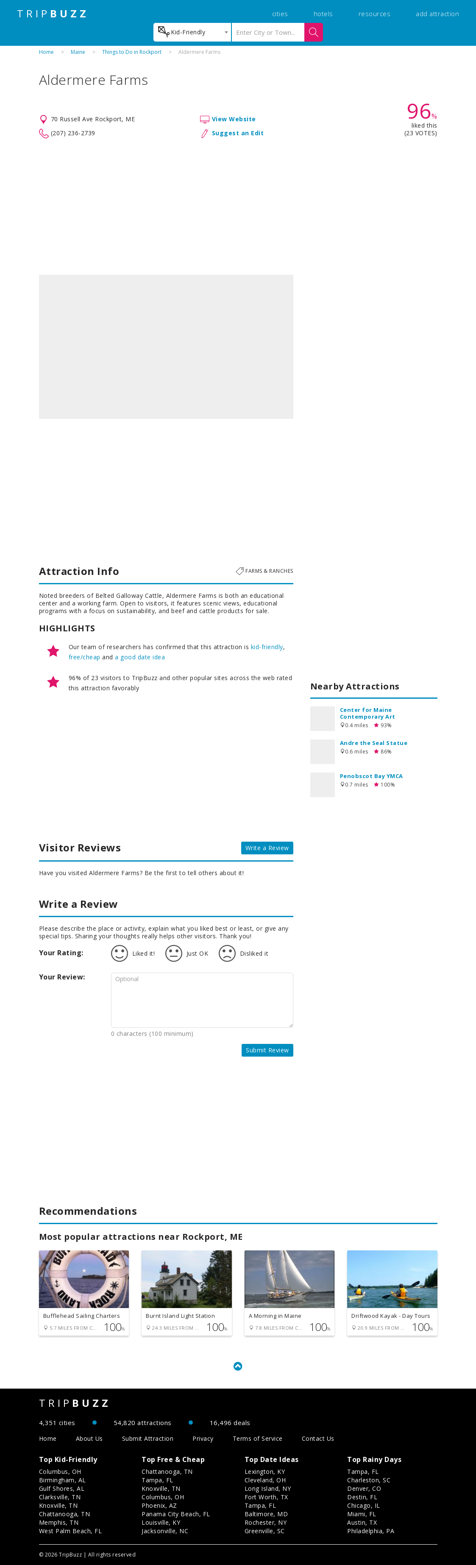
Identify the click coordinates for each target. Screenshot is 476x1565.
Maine (78, 52)
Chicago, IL (363, 1505)
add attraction (437, 13)
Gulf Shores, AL (62, 1488)
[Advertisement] (238, 207)
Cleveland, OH (265, 1480)
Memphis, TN (59, 1522)
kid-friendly (267, 647)
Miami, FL (361, 1514)
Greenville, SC (265, 1531)
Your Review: (62, 977)
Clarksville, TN (60, 1497)
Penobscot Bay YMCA (371, 776)
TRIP (53, 13)
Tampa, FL (157, 1480)
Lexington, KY (265, 1471)
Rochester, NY (266, 1522)
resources (375, 13)
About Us (89, 1438)
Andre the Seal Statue (374, 743)
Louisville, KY (161, 1522)
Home (46, 52)
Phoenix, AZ (159, 1505)
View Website (234, 119)
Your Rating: (61, 952)
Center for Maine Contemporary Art (367, 713)
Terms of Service (258, 1438)
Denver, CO (364, 1488)
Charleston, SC (368, 1480)
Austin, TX (362, 1522)
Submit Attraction (148, 1438)
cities (280, 13)
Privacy (203, 1438)
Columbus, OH (60, 1471)
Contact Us (318, 1438)
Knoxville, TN (58, 1505)
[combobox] (192, 32)
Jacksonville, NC (165, 1531)
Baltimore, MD (266, 1514)
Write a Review (267, 848)
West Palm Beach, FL (70, 1531)
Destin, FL (362, 1497)
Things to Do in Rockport (131, 52)
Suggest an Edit (238, 133)
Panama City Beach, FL (176, 1514)
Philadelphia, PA (370, 1531)
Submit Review (267, 1050)
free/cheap (84, 657)
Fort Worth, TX (266, 1497)
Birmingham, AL (62, 1480)
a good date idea (140, 657)
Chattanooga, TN (64, 1514)
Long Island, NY (268, 1488)
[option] (166, 347)
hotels (323, 13)
